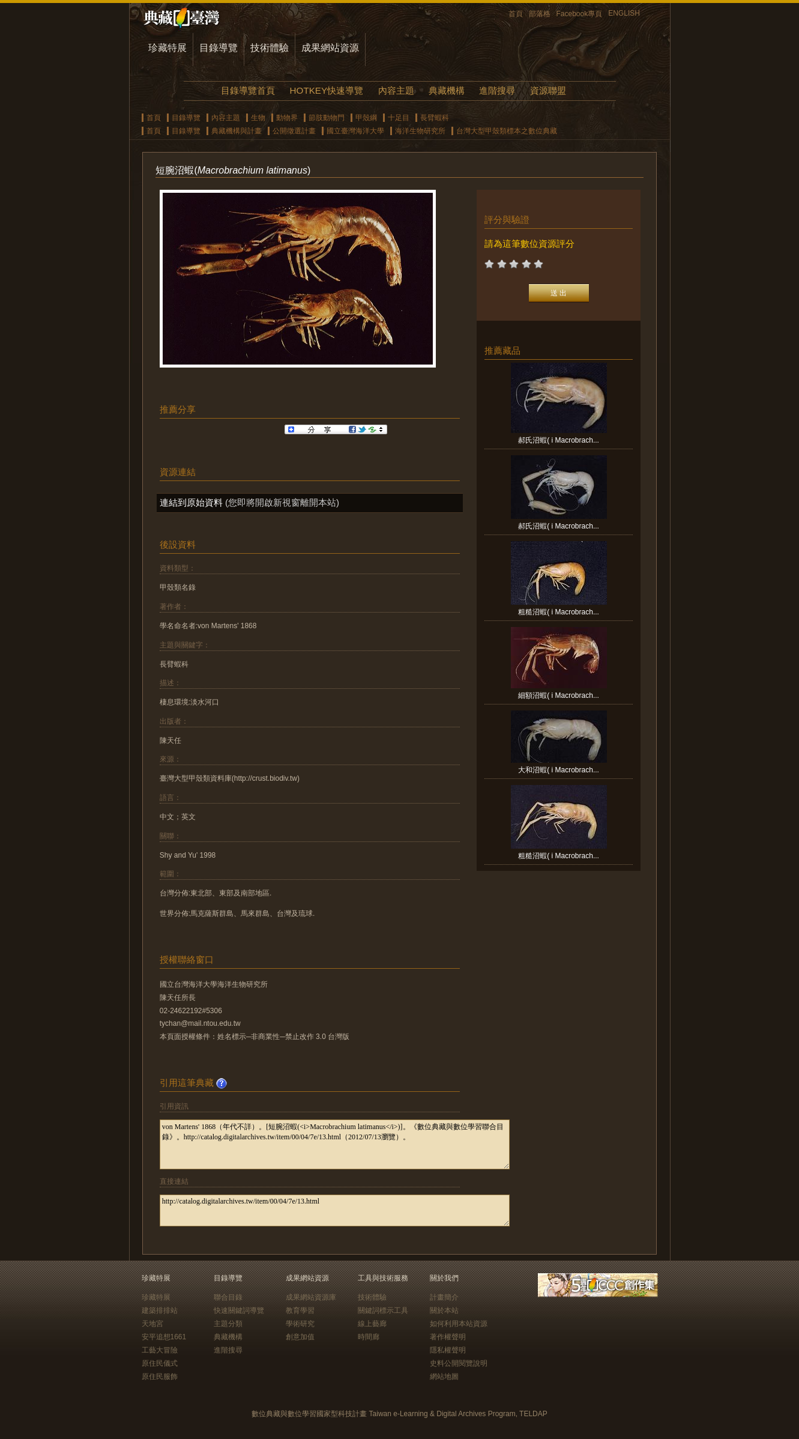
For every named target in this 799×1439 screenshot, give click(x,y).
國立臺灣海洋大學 (355, 131)
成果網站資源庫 (311, 1297)
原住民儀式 (160, 1363)
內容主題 (396, 90)
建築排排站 (160, 1310)
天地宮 (152, 1323)
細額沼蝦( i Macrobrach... (558, 695)
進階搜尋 (497, 90)
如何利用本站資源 (458, 1323)
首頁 (515, 14)
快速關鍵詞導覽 (239, 1310)
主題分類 (228, 1323)
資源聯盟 (548, 90)
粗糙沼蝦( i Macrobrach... (558, 612)
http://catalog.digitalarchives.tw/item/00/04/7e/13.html (335, 1210)
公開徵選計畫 (294, 131)
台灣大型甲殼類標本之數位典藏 (506, 131)
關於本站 (444, 1310)
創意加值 (300, 1337)
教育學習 (300, 1310)
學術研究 (300, 1323)
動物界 (287, 118)
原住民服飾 (160, 1376)
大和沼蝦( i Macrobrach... (558, 770)
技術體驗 (269, 48)
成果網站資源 (330, 48)
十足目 (398, 118)
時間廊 (368, 1337)
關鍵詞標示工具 (383, 1310)
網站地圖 (444, 1376)
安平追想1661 (164, 1337)
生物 (258, 118)
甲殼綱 (366, 118)
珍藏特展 (167, 48)
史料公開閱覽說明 (458, 1363)
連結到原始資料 (191, 502)
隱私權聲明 (448, 1350)
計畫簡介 (444, 1297)
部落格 (539, 14)
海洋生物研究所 (420, 131)
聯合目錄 (228, 1297)
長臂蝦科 (434, 118)
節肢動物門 (327, 118)
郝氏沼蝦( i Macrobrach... (558, 440)
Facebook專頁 (579, 14)
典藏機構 (447, 90)
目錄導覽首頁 (248, 90)
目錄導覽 (218, 48)
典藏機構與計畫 (236, 131)
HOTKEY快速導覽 (326, 90)
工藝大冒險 (160, 1350)
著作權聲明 (448, 1337)
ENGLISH (624, 13)
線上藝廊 (372, 1323)
